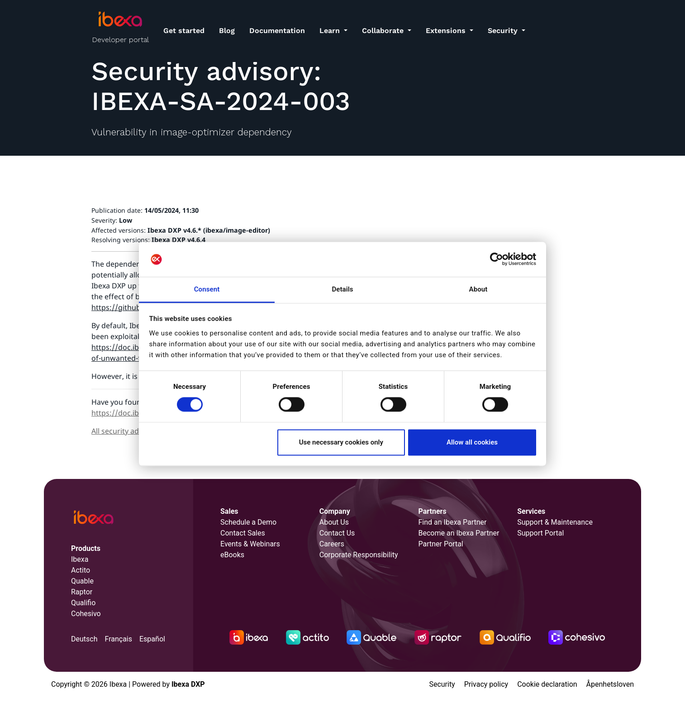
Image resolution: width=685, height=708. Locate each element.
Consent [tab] (207, 289)
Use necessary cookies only (341, 442)
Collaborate (384, 30)
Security (504, 30)
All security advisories (128, 431)
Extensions (447, 30)
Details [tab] (342, 289)
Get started (184, 30)
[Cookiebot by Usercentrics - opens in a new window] (496, 259)
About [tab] (478, 289)
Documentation (277, 30)
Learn (330, 30)
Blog (227, 30)
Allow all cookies (472, 442)
